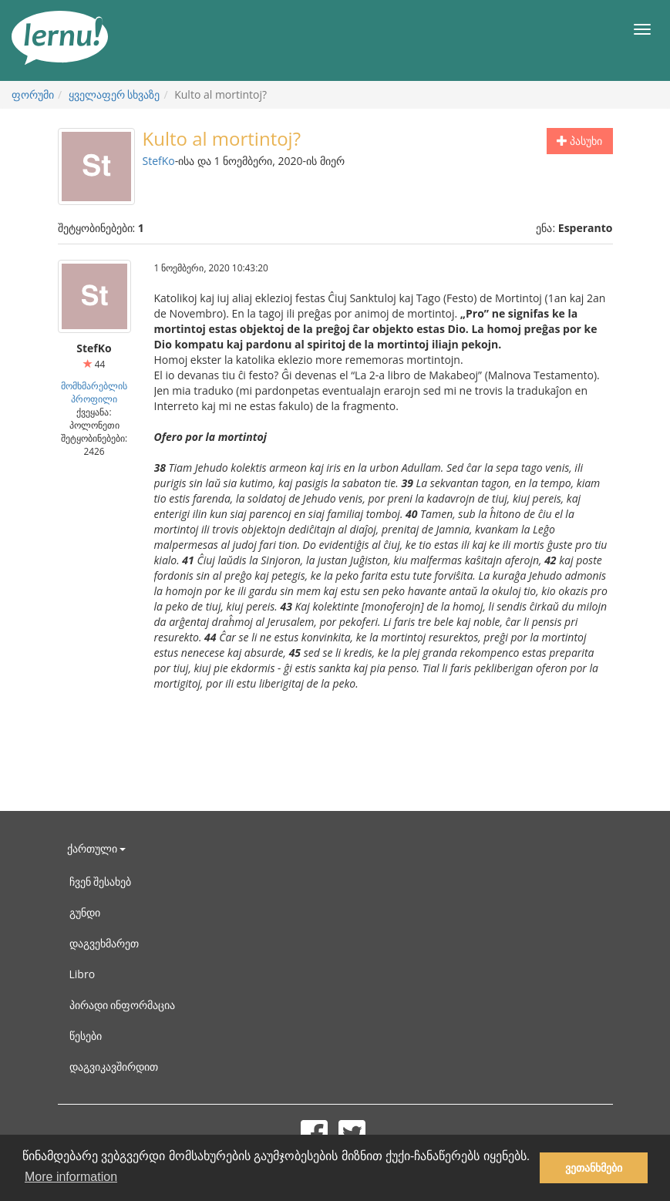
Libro (82, 974)
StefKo (159, 160)
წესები (85, 1035)
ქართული (96, 848)
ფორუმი (33, 94)
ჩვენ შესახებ (100, 881)
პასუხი (580, 140)
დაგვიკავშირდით (113, 1066)
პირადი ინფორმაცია (122, 1004)
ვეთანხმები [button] (593, 1168)
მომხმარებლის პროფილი (94, 392)
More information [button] (71, 1176)
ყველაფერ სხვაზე (114, 94)
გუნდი (84, 912)
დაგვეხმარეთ (104, 943)
